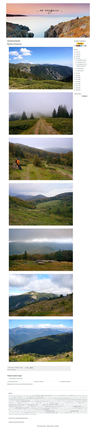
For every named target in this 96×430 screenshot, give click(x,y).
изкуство (73, 399)
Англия (31, 395)
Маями (79, 403)
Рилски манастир (67, 408)
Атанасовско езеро (39, 395)
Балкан (14, 369)
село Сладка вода (64, 409)
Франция (53, 412)
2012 (77, 83)
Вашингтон (16, 397)
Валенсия (10, 397)
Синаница (84, 409)
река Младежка (46, 408)
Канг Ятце (55, 401)
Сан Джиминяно (30, 409)
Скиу (38, 411)
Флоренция (41, 412)
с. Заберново (17, 409)
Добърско (50, 398)
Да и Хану (17, 398)
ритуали (73, 408)
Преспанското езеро (67, 406)
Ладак (19, 403)
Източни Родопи (81, 399)
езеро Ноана (49, 399)
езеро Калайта (28, 399)
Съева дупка (81, 411)
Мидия (39, 405)
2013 (77, 81)
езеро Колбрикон (35, 399)
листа (37, 403)
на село (60, 405)
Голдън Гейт (72, 397)
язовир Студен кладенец (31, 414)
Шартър (20, 414)
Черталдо (10, 414)
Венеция (22, 397)
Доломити (66, 398)
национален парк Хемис (69, 405)
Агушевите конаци (12, 395)
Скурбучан (42, 411)
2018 (77, 58)
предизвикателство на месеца (53, 406)
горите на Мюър (79, 397)
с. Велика (12, 409)
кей (68, 401)
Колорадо (78, 401)
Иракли (13, 401)
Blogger (57, 426)
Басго (53, 395)
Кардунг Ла (60, 401)
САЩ (44, 409)
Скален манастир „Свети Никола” (20, 411)
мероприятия (13, 405)
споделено (48, 411)
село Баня (51, 409)
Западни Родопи (61, 399)
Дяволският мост (82, 398)
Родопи (79, 408)
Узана (31, 412)
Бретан (80, 395)
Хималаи (67, 412)
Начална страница (38, 381)
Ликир (33, 403)
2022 (77, 52)
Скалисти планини (31, 411)
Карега (65, 401)
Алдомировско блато (21, 395)
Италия (24, 401)
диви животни (30, 398)
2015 (77, 77)
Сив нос (75, 409)
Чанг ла (73, 412)
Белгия (61, 395)
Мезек (85, 403)
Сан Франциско (38, 409)
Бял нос (84, 395)
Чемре (77, 412)
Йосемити (32, 401)
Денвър (23, 398)
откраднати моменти (14, 406)
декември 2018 (81, 60)
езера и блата (19, 399)
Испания (18, 401)
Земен (67, 399)
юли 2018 (79, 68)
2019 (77, 56)
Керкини (73, 401)
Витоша (39, 397)
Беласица (57, 395)
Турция (26, 412)
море (44, 405)
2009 (77, 90)
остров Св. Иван (82, 405)
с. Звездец (23, 409)
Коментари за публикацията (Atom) (23, 384)
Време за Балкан (81, 66)
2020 (77, 54)
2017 (77, 73)
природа (75, 406)
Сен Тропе (71, 409)
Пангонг (23, 406)
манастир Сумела (60, 403)
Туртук (22, 412)
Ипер (10, 401)
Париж (27, 406)
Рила (53, 408)
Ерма (54, 399)
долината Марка (58, 398)
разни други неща (20, 408)
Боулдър (76, 395)
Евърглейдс (11, 399)
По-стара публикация (65, 381)
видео (30, 397)
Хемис (62, 412)
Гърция (11, 398)
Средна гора (57, 411)
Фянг (59, 412)
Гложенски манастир (64, 397)
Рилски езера (59, 408)
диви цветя (39, 398)
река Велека (38, 408)
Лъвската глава (45, 403)
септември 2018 (81, 64)
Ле (29, 403)
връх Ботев (51, 397)
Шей (24, 414)
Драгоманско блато (74, 398)
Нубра (76, 405)
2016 (77, 75)
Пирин (32, 406)
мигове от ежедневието (27, 405)
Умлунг (36, 412)
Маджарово (52, 403)
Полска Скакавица (39, 406)
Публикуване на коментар (15, 378)
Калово (45, 401)
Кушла (14, 403)
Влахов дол (45, 397)
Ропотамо (85, 408)
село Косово (57, 409)
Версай (26, 397)
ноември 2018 (80, 62)
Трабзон (17, 412)
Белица (66, 395)
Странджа (73, 411)
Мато (75, 403)
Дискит (45, 398)
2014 (77, 79)
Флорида (47, 412)
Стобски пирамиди (64, 411)
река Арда (31, 408)
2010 (77, 87)
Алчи (28, 395)
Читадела (15, 414)
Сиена (80, 409)
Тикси (13, 412)
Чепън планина (83, 412)
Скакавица (11, 411)
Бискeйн (71, 395)
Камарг (50, 401)
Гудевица (85, 397)
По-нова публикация (13, 381)
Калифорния (38, 401)
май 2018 (79, 70)
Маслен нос (69, 403)
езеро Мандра (43, 399)
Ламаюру (25, 403)
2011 (77, 85)
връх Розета (56, 397)
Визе (35, 397)
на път (51, 405)
